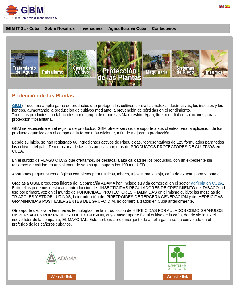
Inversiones (91, 28)
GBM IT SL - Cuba (22, 28)
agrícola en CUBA (207, 183)
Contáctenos (164, 28)
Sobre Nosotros (60, 28)
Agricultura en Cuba (127, 28)
